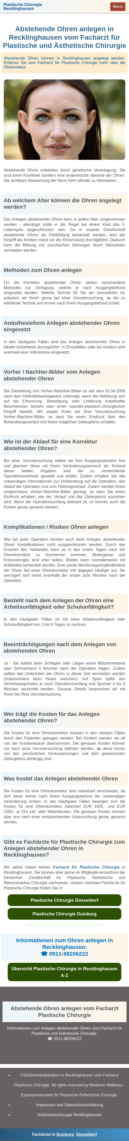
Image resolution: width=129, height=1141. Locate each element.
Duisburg (65, 1134)
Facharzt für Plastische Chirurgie (86, 867)
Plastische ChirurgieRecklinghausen (22, 7)
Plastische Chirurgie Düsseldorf (64, 900)
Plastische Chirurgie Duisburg (64, 913)
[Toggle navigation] (118, 6)
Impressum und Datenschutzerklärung (69, 1105)
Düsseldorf (86, 1134)
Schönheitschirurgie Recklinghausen (69, 1115)
